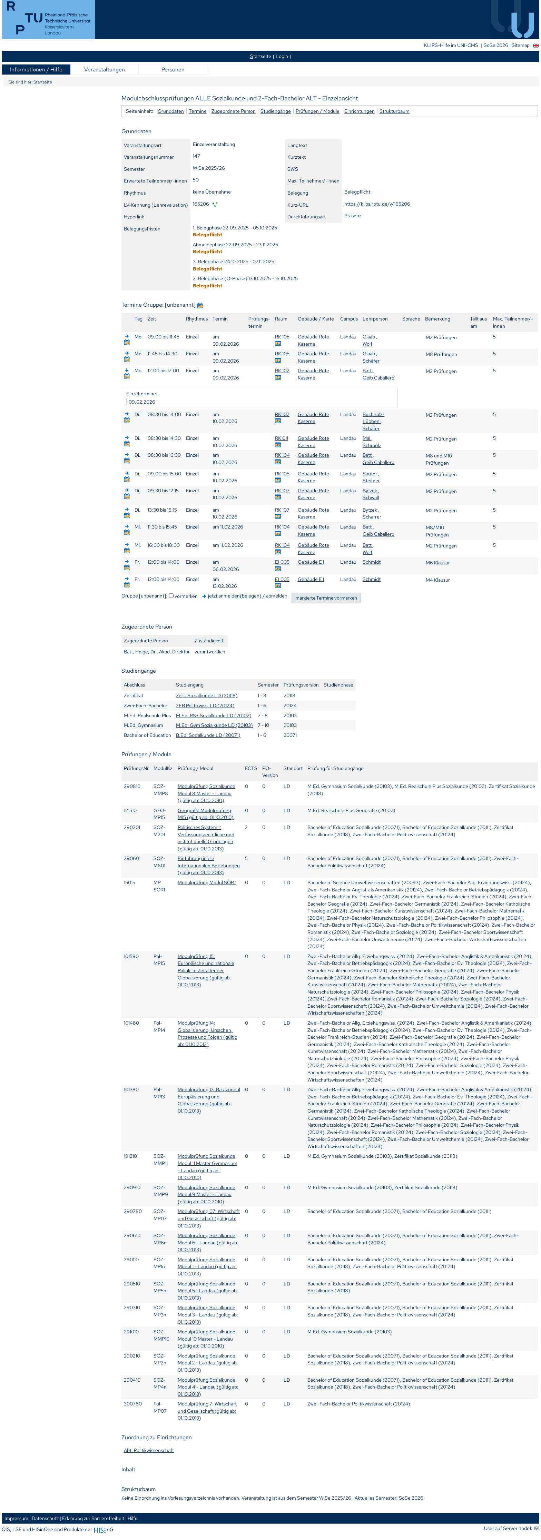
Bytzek (370, 490)
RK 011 (281, 438)
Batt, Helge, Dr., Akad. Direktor (157, 651)
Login (282, 56)
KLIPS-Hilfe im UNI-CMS (451, 45)
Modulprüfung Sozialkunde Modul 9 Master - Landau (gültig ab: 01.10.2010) (206, 1194)
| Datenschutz (44, 1518)
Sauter (370, 473)
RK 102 (282, 370)
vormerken (186, 596)
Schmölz (372, 445)
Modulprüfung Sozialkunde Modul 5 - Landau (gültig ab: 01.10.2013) (208, 1290)
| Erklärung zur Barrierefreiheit (92, 1518)
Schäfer (371, 360)
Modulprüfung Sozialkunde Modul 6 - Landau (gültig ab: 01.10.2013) (208, 1242)
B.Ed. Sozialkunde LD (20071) (208, 735)
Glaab (369, 336)
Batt (368, 370)
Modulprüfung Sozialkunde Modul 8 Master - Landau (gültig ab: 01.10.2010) (206, 793)
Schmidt (372, 562)
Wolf (367, 343)
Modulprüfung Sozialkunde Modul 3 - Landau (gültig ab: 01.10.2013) (208, 1314)
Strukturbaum (395, 111)
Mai (367, 438)
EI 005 (282, 562)
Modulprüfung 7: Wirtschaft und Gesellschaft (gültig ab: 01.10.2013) (207, 1410)
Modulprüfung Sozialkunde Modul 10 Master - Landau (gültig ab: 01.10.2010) (206, 1338)
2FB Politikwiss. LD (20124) (205, 705)
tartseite (260, 56)
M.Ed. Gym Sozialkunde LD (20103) (214, 725)
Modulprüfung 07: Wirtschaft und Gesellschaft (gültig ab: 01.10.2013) (209, 1218)
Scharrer (372, 516)
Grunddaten (171, 111)
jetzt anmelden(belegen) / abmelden (247, 595)
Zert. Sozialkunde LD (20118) (207, 695)
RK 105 (282, 336)
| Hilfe (131, 1518)
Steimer (371, 480)
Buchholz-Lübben (373, 418)
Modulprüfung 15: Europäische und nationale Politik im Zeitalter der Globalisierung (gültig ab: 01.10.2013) (206, 970)
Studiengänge (275, 111)
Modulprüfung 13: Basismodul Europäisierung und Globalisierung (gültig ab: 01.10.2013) (209, 1100)
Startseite (42, 82)
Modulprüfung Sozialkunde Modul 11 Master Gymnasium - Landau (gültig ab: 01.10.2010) (207, 1167)
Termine (198, 111)
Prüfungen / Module (318, 111)
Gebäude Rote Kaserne (313, 340)
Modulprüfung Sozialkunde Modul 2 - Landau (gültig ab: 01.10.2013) (208, 1362)
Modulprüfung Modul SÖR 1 (207, 882)
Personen (173, 69)
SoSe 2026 (496, 45)
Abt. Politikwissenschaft (149, 1450)
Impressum (16, 1518)
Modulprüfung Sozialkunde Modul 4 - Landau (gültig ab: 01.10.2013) (208, 1386)
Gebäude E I (311, 562)
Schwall (371, 497)
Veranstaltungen (104, 69)
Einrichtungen (359, 111)
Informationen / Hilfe (36, 69)
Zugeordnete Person (234, 111)
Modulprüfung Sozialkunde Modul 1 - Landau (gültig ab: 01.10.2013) (207, 1266)
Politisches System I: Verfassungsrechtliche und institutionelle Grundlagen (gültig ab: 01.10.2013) (206, 838)
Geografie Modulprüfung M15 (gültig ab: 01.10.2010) (206, 814)
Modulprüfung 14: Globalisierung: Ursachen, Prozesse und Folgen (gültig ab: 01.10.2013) (207, 1033)
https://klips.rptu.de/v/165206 (377, 203)
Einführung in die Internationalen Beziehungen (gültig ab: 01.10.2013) (209, 865)
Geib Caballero (378, 377)
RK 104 (282, 455)
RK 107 (282, 490)
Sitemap (521, 45)
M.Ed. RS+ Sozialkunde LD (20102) (214, 715)
